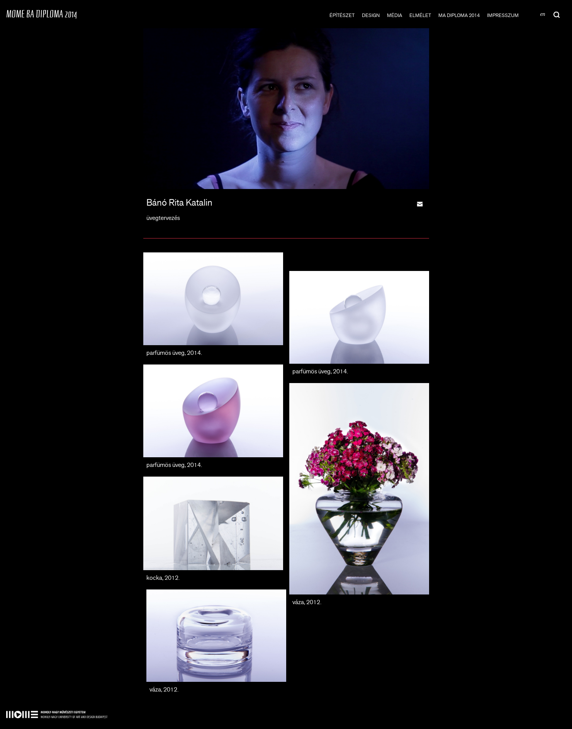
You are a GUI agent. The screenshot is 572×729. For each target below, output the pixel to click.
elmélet (420, 15)
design (371, 15)
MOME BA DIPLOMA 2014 (41, 13)
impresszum (503, 15)
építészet (342, 15)
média (394, 15)
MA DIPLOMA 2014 (459, 15)
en (542, 14)
